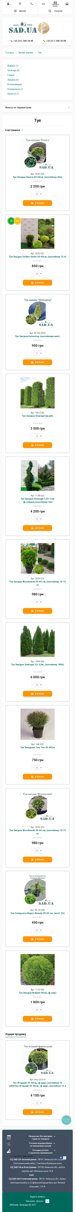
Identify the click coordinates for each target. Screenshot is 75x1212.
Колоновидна (14, 84)
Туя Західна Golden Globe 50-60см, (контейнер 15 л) (37, 256)
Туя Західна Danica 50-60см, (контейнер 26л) (37, 177)
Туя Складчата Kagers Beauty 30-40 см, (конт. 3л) (37, 913)
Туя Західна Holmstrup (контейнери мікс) (37, 336)
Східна (10, 75)
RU (43, 4)
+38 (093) (22, 41)
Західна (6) (13, 79)
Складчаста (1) (15, 89)
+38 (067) (55, 41)
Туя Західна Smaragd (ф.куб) (37, 416)
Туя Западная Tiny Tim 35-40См (37, 747)
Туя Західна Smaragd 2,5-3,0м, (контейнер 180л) (37, 664)
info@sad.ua (40, 1175)
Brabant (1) (12, 65)
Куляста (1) (13, 93)
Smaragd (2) (13, 70)
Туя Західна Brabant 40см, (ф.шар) (37, 992)
